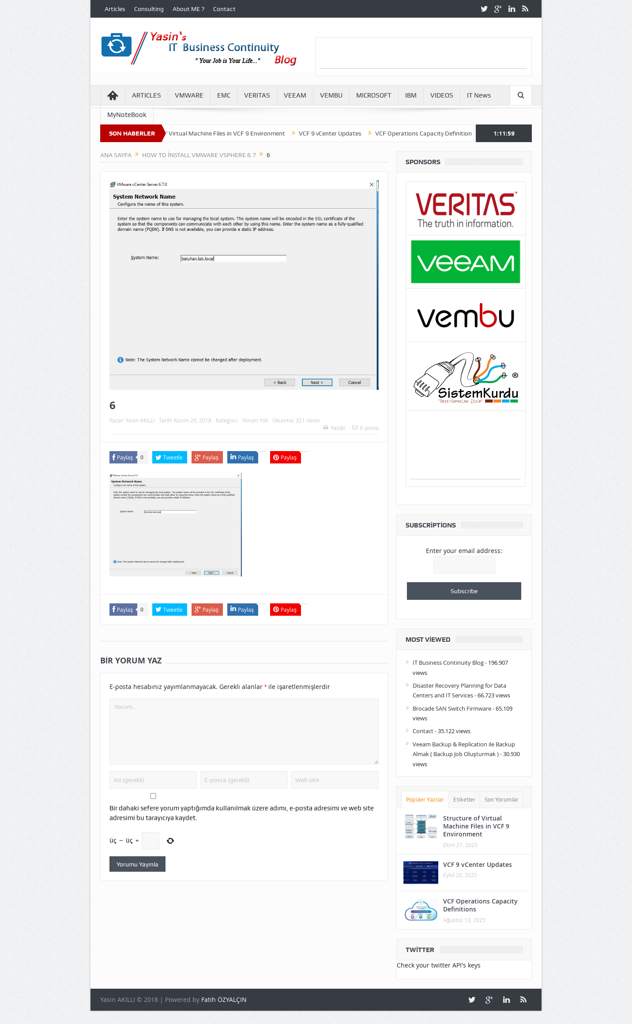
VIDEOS (441, 95)
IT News (479, 95)
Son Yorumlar (502, 799)
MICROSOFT (373, 95)
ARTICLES (146, 95)
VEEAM (295, 95)
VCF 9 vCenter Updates (335, 133)
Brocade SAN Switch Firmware (452, 708)
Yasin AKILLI (140, 420)
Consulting (149, 8)
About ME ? (188, 8)
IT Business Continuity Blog (448, 662)
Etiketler (464, 799)
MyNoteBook (127, 115)
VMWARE (189, 95)
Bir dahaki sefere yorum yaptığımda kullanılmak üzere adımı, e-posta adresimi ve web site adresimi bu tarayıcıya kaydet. (241, 813)
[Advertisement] (423, 55)
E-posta (365, 427)
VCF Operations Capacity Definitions (430, 133)
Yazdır (334, 427)
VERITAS (257, 95)
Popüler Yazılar (425, 799)
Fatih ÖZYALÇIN (224, 999)
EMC (223, 95)
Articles (115, 8)
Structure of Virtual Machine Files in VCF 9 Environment (214, 133)
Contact (224, 8)
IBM (411, 95)
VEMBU (331, 95)
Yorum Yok (255, 420)
